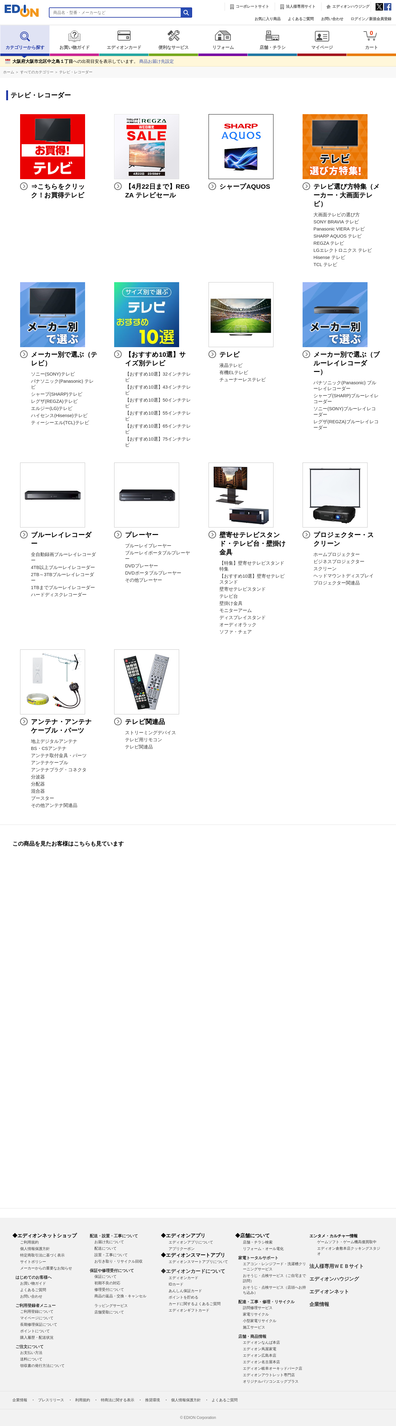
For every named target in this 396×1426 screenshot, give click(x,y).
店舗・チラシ (272, 40)
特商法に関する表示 (117, 1400)
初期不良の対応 (107, 1283)
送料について (31, 1359)
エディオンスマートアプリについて (198, 1262)
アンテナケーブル (49, 762)
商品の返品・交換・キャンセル (120, 1296)
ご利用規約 (29, 1242)
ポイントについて (35, 1331)
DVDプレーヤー (141, 565)
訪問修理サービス (258, 1308)
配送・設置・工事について (114, 1236)
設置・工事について (111, 1255)
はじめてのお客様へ (33, 1277)
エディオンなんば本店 (261, 1342)
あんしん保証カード (185, 1291)
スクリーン (325, 568)
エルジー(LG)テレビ (51, 408)
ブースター (42, 798)
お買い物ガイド (74, 40)
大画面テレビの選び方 (336, 214)
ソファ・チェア (235, 631)
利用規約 (82, 1400)
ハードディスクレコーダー (59, 594)
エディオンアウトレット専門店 (269, 1375)
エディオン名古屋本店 (261, 1362)
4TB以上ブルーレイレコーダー (63, 567)
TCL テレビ (325, 264)
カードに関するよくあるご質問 (195, 1304)
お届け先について (109, 1242)
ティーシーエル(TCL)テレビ (60, 422)
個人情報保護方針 (35, 1249)
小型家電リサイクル (259, 1321)
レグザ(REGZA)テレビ (54, 401)
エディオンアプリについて (191, 1242)
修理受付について (109, 1289)
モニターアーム (235, 610)
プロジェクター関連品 (336, 582)
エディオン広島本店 (259, 1355)
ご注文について (29, 1346)
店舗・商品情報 (252, 1336)
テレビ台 (228, 596)
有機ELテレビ (233, 372)
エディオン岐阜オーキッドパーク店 (272, 1368)
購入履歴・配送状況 (37, 1337)
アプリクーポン (182, 1249)
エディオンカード (123, 40)
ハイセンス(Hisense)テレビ (59, 415)
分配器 (38, 784)
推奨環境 (152, 1400)
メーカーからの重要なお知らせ (46, 1268)
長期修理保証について (38, 1324)
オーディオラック (237, 624)
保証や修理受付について (112, 1270)
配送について (105, 1248)
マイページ (321, 40)
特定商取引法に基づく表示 (42, 1255)
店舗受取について (109, 1312)
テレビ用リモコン (143, 739)
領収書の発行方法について (42, 1366)
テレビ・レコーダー (76, 72)
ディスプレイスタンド (242, 617)
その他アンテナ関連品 (54, 805)
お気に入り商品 (268, 19)
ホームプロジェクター (336, 554)
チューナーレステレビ (242, 379)
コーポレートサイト (252, 6)
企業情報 (319, 1304)
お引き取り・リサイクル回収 (118, 1261)
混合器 (38, 791)
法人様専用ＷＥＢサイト (336, 1266)
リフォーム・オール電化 (263, 1249)
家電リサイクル (256, 1314)
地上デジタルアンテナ (54, 741)
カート (371, 40)
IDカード (176, 1284)
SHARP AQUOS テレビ (337, 236)
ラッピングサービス (111, 1305)
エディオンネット (329, 1291)
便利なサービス (173, 40)
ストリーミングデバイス (150, 732)
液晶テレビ (231, 365)
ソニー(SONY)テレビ (53, 374)
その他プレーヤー (143, 580)
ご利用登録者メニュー (35, 1305)
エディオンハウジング (350, 6)
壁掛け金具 (231, 603)
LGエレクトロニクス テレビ (342, 250)
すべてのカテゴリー (37, 72)
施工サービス (254, 1327)
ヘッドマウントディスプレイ (343, 575)
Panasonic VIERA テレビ (338, 228)
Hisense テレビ (329, 257)
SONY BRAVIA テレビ (336, 221)
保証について (105, 1276)
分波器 (38, 776)
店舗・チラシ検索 (258, 1242)
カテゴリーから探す (25, 40)
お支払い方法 (31, 1353)
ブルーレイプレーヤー (148, 545)
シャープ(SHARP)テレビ (56, 394)
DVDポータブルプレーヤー (153, 573)
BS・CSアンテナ (49, 748)
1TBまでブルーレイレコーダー (63, 587)
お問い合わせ (332, 19)
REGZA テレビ (328, 243)
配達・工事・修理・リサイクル (266, 1301)
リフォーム (223, 40)
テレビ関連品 (139, 746)
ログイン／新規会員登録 (371, 19)
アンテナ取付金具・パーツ (59, 755)
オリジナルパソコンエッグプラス (271, 1381)
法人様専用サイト (301, 6)
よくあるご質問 (301, 19)
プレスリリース (51, 1400)
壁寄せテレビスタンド (242, 589)
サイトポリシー (33, 1262)
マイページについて (37, 1318)
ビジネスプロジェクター (338, 561)
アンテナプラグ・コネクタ (59, 769)
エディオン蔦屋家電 (259, 1349)
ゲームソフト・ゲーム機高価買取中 (347, 1242)
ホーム (8, 72)
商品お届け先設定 (156, 61)
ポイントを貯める (183, 1297)
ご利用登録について (37, 1311)
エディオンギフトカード (189, 1310)
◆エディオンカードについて (193, 1271)
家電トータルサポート (258, 1258)
